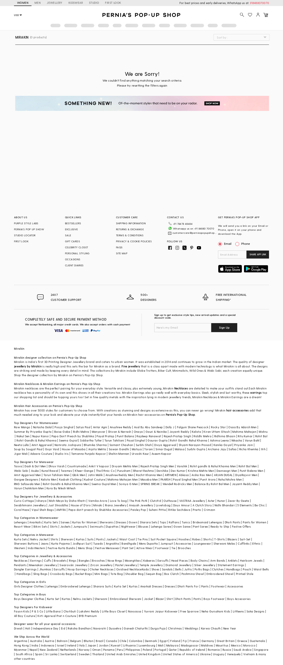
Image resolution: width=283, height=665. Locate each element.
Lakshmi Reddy (89, 611)
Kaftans (174, 522)
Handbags (233, 569)
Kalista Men (48, 479)
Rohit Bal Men (247, 466)
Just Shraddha (58, 505)
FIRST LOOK (113, 2)
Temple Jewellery (151, 565)
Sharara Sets (148, 522)
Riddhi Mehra (203, 436)
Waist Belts (261, 569)
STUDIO (94, 2)
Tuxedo (98, 543)
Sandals (167, 569)
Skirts (54, 526)
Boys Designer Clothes (29, 598)
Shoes (156, 569)
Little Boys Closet (114, 611)
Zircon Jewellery (101, 565)
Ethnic (256, 543)
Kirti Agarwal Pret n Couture (57, 615)
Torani (148, 449)
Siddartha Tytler (91, 440)
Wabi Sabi (21, 470)
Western (19, 548)
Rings (72, 560)
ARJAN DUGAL (223, 475)
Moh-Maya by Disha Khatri (67, 500)
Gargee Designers (26, 479)
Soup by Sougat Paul (28, 449)
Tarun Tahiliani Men (57, 475)
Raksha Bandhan (79, 628)
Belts (178, 569)
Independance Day (45, 628)
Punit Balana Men (251, 470)
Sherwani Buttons (26, 543)
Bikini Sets (41, 526)
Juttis (188, 569)
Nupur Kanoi (40, 436)
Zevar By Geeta (238, 500)
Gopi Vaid (52, 449)
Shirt (169, 598)
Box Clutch (171, 573)
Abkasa (184, 475)
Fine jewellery (131, 366)
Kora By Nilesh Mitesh (61, 488)
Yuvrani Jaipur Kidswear (161, 611)
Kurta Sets (51, 522)
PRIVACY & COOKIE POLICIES (134, 241)
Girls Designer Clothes (29, 586)
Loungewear (202, 543)
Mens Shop (85, 548)
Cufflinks (244, 543)
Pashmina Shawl (193, 573)
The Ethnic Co (105, 470)
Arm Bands (217, 560)
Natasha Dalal (42, 427)
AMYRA (61, 509)
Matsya (137, 449)
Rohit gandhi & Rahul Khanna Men (213, 466)
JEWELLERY (54, 2)
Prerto (197, 509)
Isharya (41, 500)
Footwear (162, 548)
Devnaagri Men (226, 470)
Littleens (238, 611)
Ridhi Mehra (81, 431)
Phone (245, 243)
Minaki (97, 505)
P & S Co (37, 611)
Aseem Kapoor (162, 453)
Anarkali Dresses (151, 586)
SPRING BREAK (150, 484)
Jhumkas (45, 569)
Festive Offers (241, 526)
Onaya (138, 431)
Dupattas (112, 526)
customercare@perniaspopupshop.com (194, 232)
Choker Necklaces (102, 569)
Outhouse (170, 500)
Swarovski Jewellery (74, 565)
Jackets (65, 526)
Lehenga (52, 586)
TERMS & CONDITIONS (130, 235)
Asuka (35, 470)
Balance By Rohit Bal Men (212, 484)
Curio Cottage (24, 500)
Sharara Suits (102, 586)
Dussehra (115, 628)
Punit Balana (125, 436)
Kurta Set (120, 586)
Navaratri (99, 628)
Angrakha (112, 543)
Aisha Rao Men (202, 475)
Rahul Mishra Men (230, 479)
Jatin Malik (95, 475)
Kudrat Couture (94, 479)
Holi (27, 628)
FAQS (119, 247)
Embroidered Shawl (220, 573)
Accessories (183, 543)
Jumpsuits (80, 526)
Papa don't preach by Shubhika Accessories (98, 509)
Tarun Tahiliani (114, 440)
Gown (133, 522)
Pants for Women (254, 522)
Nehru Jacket (39, 539)
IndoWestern (36, 548)
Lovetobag (163, 505)
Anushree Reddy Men (120, 475)
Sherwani (67, 539)
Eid (63, 628)
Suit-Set (245, 539)
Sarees (65, 522)
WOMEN (22, 2)
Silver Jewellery (204, 565)
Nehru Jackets (82, 598)
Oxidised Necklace (129, 569)
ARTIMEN (170, 475)
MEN (37, 2)
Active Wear (144, 548)
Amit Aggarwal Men (27, 475)
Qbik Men (78, 475)
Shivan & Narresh (119, 431)
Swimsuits (97, 526)
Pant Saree (200, 526)
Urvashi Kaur (140, 453)
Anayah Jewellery (141, 505)
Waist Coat (127, 539)
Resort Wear (22, 526)
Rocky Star (218, 427)
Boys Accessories (238, 598)
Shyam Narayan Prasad (195, 445)
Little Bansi (53, 611)
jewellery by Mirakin (28, 366)
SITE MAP (122, 253)
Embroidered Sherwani (126, 598)
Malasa (179, 449)
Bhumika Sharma (95, 445)
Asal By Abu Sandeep (148, 427)
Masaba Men (149, 479)
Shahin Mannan (118, 453)
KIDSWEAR (75, 2)
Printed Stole (244, 573)
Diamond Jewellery (179, 565)
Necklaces (181, 388)
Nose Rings (115, 560)
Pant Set (128, 548)
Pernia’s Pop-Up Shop (180, 414)
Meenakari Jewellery (43, 565)
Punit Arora (208, 479)
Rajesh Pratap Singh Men (157, 466)
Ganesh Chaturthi (136, 628)
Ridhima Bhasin (225, 436)
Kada (145, 569)
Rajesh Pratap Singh (177, 436)
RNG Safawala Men (27, 484)
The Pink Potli (138, 500)
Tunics (186, 522)
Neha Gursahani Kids (216, 611)
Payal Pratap (105, 436)
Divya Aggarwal (165, 445)
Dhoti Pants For (188, 586)
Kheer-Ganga (84, 470)
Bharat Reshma (143, 470)
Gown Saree (182, 526)
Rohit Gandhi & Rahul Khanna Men (66, 484)
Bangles (84, 560)
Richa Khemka (248, 449)
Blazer (160, 598)
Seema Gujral (68, 440)
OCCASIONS (72, 259)
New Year (229, 628)
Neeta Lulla (21, 445)
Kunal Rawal (50, 470)
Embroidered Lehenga (75, 586)
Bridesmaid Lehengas (207, 522)
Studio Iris (61, 453)
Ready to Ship (220, 526)
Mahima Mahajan (244, 431)
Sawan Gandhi (119, 449)
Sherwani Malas (224, 543)
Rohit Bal (261, 436)
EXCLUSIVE (71, 229)
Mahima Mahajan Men (123, 479)
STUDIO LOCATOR (25, 235)
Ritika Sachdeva (179, 509)
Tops (163, 522)
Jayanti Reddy (179, 431)
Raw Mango (22, 427)
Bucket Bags (83, 573)
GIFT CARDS (72, 241)
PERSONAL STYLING (77, 253)
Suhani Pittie (157, 509)
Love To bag (118, 500)
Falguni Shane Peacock (192, 427)
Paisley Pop (138, 509)
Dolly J (170, 427)
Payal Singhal (136, 440)
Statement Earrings (231, 565)
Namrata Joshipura (67, 445)
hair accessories (237, 410)
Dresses (121, 522)
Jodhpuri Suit (81, 543)
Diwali (18, 628)
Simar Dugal (164, 449)
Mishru (263, 431)
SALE (68, 235)
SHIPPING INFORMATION (131, 223)
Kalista (196, 431)
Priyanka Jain (243, 445)
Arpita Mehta (97, 449)
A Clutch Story (202, 505)
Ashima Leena (219, 440)
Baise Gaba (62, 431)
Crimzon (209, 509)
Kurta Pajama (60, 543)
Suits (90, 539)
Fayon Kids (21, 611)
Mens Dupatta (148, 543)
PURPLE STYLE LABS (26, 223)
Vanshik (182, 466)
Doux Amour (181, 505)
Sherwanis (107, 522)
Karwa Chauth (211, 628)
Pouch (247, 569)
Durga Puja (158, 628)
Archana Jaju (217, 449)
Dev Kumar (178, 470)
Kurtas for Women (84, 522)
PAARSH (165, 479)
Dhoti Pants (232, 522)
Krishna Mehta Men (201, 470)
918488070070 (259, 3)
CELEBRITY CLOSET (76, 247)
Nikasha (237, 440)
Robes (196, 539)
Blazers (232, 539)
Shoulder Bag (134, 573)
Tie (174, 548)
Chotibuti (70, 611)
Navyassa (134, 611)
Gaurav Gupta (158, 440)
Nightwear (128, 526)
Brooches (184, 548)
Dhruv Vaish (56, 466)
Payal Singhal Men (185, 479)
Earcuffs (163, 560)
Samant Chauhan (121, 445)
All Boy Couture (24, 615)
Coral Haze (21, 509)
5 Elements (244, 505)
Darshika (162, 470)
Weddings (191, 628)
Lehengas (20, 522)
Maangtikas (133, 560)
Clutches (218, 569)
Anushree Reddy (121, 427)
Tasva (18, 466)
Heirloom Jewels (251, 560)
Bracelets (60, 560)
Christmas (175, 628)
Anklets (233, 560)
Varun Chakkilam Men (29, 488)
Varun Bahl (252, 440)
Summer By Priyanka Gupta (33, 431)
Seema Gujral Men (104, 484)
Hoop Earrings (77, 569)
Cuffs (47, 560)
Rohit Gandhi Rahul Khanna (188, 440)
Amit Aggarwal (42, 445)
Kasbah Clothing (70, 479)
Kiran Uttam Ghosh (217, 431)
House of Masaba (74, 449)
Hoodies (184, 539)
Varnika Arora (97, 500)
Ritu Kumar (245, 436)
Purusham (123, 470)
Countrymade (76, 466)
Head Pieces (179, 560)
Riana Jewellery (115, 505)
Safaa (232, 449)
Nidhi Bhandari (224, 505)
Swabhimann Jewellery (30, 505)
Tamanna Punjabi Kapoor (88, 453)
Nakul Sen (23, 436)
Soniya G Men (128, 484)
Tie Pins (143, 539)
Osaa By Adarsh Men (242, 427)
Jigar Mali (21, 453)
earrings (256, 392)
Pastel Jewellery (126, 565)
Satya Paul (83, 427)
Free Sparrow (189, 611)
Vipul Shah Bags (43, 509)
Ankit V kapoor (98, 466)
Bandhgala (129, 543)
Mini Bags (101, 573)
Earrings (36, 560)
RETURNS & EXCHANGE (130, 229)
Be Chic (259, 505)
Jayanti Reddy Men (245, 484)
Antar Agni (100, 427)
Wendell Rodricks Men (177, 484)
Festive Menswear (107, 548)
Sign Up (224, 327)
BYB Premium (88, 615)
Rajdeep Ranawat (148, 436)
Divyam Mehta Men (125, 466)
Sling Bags (40, 573)
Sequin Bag (154, 573)
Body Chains (199, 560)
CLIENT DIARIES (74, 265)
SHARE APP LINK (258, 254)
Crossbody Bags (61, 573)
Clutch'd (155, 500)
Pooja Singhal (63, 427)
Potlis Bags (202, 569)
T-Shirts (219, 539)
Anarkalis (35, 522)
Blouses (143, 526)
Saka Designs (255, 611)
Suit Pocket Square (163, 539)
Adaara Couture (41, 453)
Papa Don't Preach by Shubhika (73, 436)
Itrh (263, 449)
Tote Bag (116, 573)
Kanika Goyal (223, 445)
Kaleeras (149, 560)
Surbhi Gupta (196, 449)
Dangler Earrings (25, 569)
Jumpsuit (166, 543)
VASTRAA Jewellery (192, 500)
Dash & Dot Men (35, 466)
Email (225, 243)
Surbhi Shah (144, 445)
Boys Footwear (214, 598)
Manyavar (99, 431)
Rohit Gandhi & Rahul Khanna (36, 440)
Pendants (20, 565)
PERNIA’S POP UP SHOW (29, 229)
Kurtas (80, 539)
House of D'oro (81, 505)
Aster (211, 500)
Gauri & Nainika (156, 431)
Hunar (221, 500)
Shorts (207, 539)
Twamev (66, 470)
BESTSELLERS (73, 223)
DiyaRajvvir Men (246, 475)
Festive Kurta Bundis (62, 548)
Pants (100, 539)
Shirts (54, 539)
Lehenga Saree (161, 526)
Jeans (45, 543)
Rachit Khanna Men (149, 475)
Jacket (148, 598)
